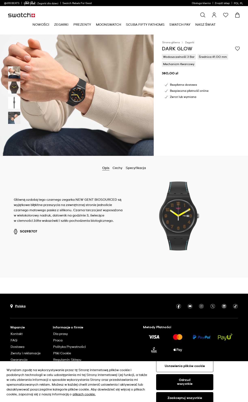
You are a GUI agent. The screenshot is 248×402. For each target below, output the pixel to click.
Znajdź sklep (222, 3)
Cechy (117, 168)
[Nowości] (40, 25)
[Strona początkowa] (21, 15)
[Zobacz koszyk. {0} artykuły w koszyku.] (237, 15)
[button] (225, 15)
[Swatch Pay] (179, 25)
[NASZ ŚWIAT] (205, 25)
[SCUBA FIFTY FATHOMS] (145, 25)
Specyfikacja (136, 168)
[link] (30, 3)
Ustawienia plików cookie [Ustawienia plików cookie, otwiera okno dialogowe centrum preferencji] (185, 366)
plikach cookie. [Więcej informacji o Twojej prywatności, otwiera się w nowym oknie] (84, 394)
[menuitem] (41, 25)
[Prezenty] (82, 25)
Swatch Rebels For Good (77, 3)
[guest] (214, 15)
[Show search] (202, 15)
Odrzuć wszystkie (184, 381)
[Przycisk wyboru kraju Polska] (18, 306)
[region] (124, 381)
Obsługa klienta (201, 3)
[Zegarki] (61, 25)
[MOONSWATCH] (108, 25)
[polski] (239, 3)
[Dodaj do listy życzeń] (237, 48)
